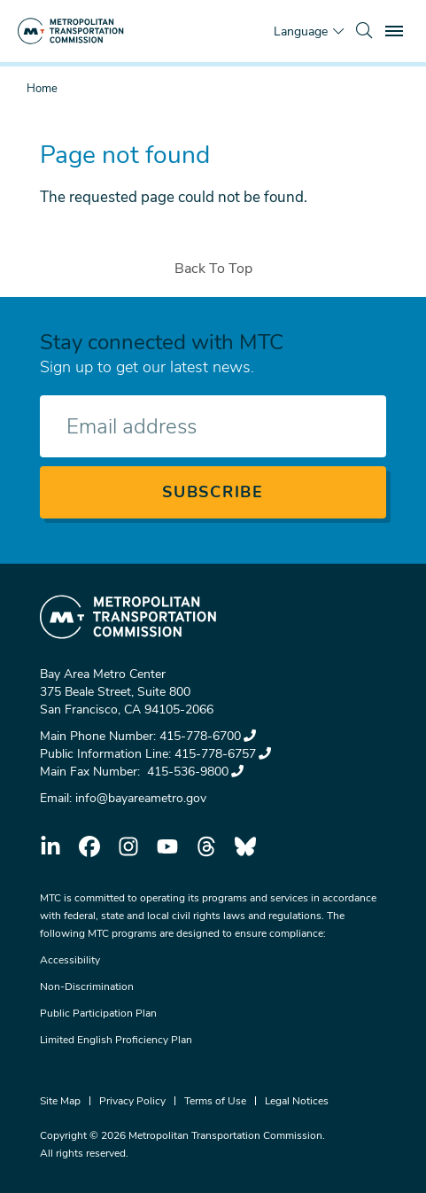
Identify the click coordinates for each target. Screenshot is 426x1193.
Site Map (60, 1101)
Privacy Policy (132, 1101)
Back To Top (213, 268)
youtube (167, 846)
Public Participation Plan (98, 1013)
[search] (364, 31)
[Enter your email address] (213, 426)
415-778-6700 (207, 736)
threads (206, 846)
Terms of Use (215, 1101)
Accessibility (70, 960)
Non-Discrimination (87, 986)
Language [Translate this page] (301, 31)
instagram (128, 846)
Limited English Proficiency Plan (116, 1040)
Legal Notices (297, 1101)
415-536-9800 (193, 771)
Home (42, 89)
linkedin (50, 846)
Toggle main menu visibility (396, 29)
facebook (89, 846)
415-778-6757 (222, 753)
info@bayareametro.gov (140, 798)
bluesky (245, 846)
